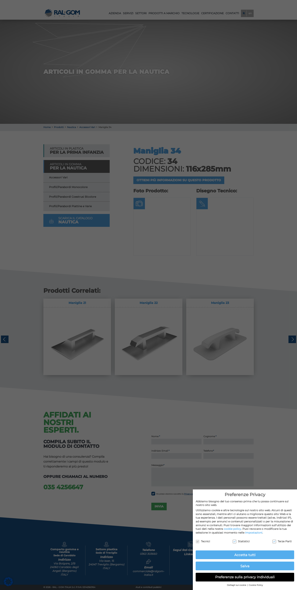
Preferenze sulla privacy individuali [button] (245, 577)
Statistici (241, 541)
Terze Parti (282, 541)
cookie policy (232, 529)
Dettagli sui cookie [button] (237, 585)
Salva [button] (244, 566)
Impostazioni (253, 532)
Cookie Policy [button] (256, 585)
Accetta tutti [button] (245, 555)
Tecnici (203, 541)
